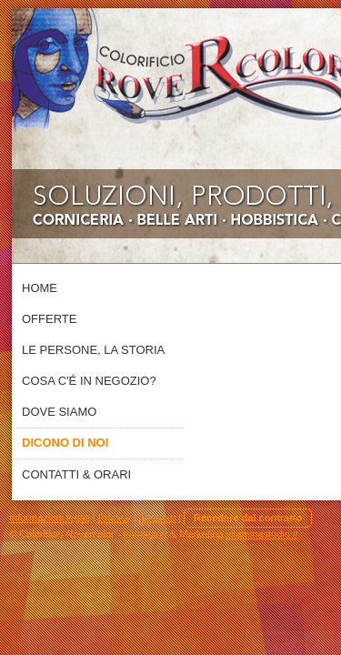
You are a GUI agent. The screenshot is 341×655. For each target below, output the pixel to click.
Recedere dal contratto (248, 517)
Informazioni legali (49, 517)
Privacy (114, 517)
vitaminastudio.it (262, 534)
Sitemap (157, 517)
